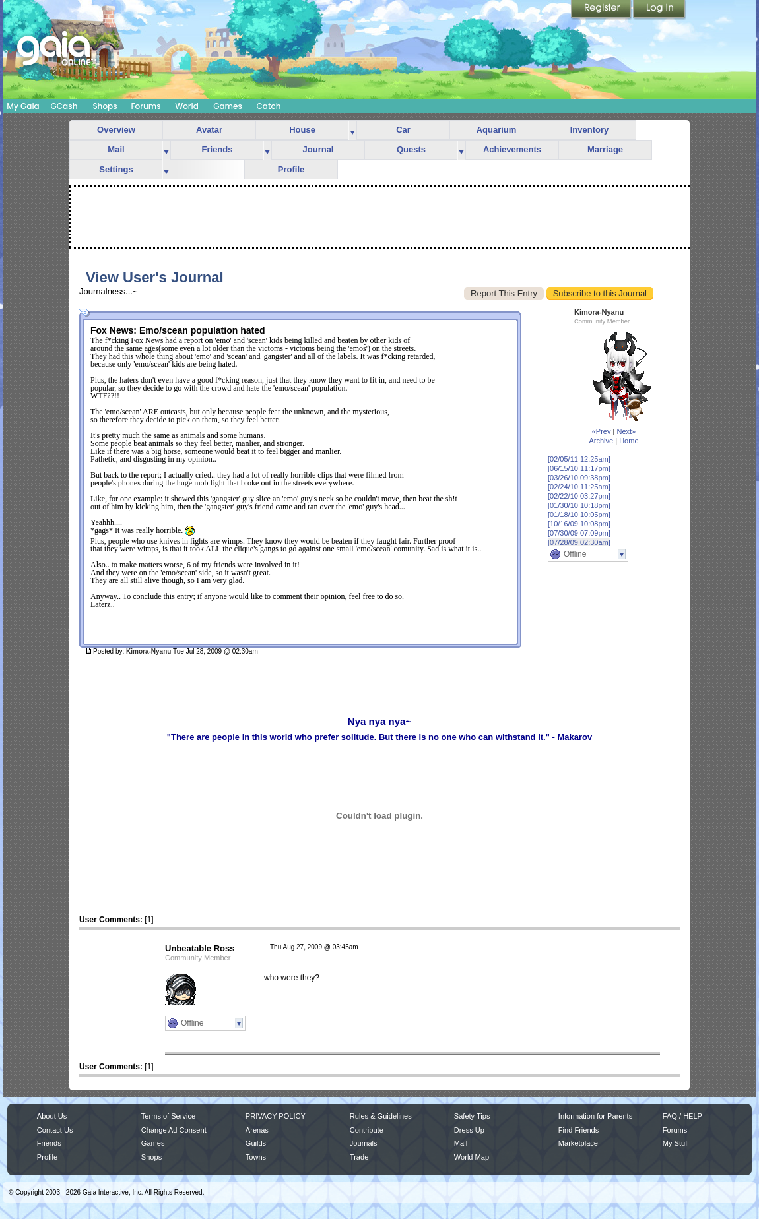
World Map (471, 1157)
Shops (104, 105)
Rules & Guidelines (381, 1116)
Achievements (512, 149)
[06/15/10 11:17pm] (579, 468)
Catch (269, 105)
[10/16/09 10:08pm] (579, 524)
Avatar (209, 130)
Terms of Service (168, 1116)
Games (227, 105)
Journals (364, 1143)
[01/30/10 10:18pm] (579, 505)
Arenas (257, 1130)
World (187, 105)
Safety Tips (472, 1116)
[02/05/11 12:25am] (579, 459)
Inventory (589, 130)
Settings (116, 169)
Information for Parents (595, 1116)
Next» (626, 431)
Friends (217, 149)
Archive (601, 441)
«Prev (601, 431)
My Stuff (676, 1143)
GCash (64, 105)
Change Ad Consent (174, 1130)
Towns (256, 1157)
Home (628, 441)
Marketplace (578, 1143)
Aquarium (497, 130)
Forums (145, 105)
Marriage (605, 149)
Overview (116, 130)
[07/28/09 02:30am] (579, 542)
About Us (52, 1116)
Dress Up (469, 1130)
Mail (116, 149)
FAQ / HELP (682, 1116)
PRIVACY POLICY (276, 1116)
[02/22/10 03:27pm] (579, 496)
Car (403, 130)
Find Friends (578, 1130)
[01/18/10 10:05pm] (579, 514)
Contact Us (55, 1130)
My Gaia (23, 105)
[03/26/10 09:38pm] (579, 478)
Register (602, 10)
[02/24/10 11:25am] (579, 487)
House (302, 130)
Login (659, 10)
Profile (291, 169)
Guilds (256, 1143)
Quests (411, 149)
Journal (318, 149)
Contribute (366, 1130)
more (352, 130)
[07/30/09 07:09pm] (579, 533)
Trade (359, 1157)
